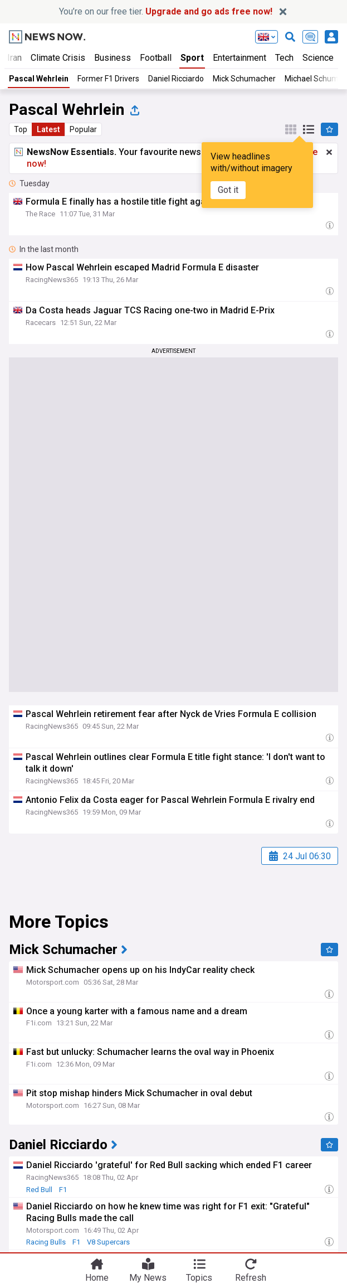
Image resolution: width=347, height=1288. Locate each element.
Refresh (250, 1277)
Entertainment (239, 57)
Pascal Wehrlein (39, 78)
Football (156, 57)
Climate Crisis (58, 57)
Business (112, 57)
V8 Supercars (108, 1242)
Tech (284, 57)
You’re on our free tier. (165, 11)
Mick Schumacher (244, 78)
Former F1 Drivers (108, 78)
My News (148, 1277)
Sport (192, 57)
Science (318, 57)
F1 (63, 1189)
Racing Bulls (46, 1242)
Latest (48, 129)
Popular (83, 129)
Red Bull (39, 1189)
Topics (199, 1277)
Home (97, 1277)
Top (20, 129)
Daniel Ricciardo (176, 78)
